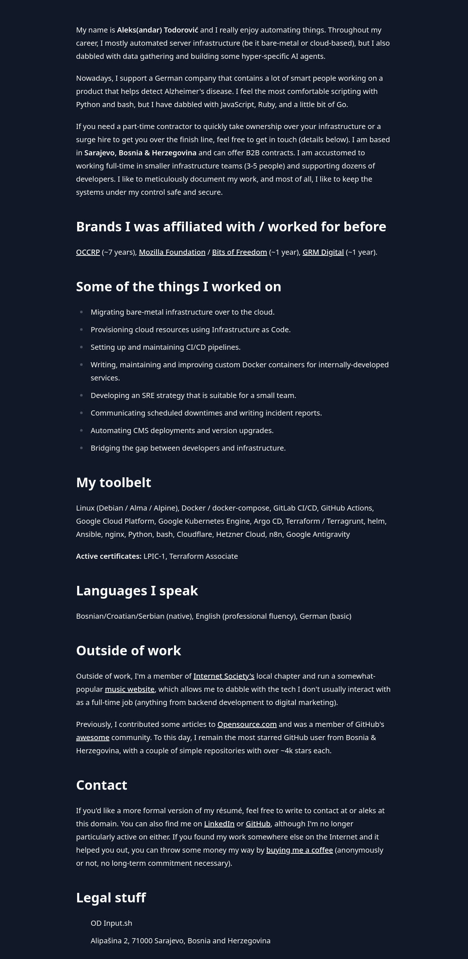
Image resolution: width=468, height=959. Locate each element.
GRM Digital (323, 252)
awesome (92, 737)
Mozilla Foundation (172, 252)
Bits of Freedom (239, 252)
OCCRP (88, 252)
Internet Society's (223, 676)
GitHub (258, 824)
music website (130, 689)
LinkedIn (219, 824)
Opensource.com (247, 724)
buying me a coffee (299, 850)
